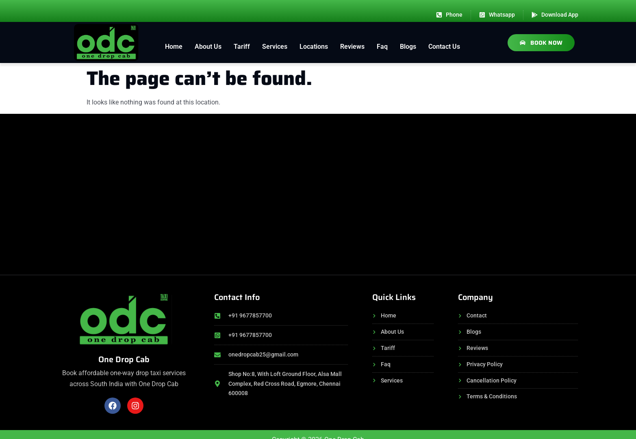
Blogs (408, 46)
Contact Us (444, 46)
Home (173, 46)
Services (274, 46)
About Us (208, 46)
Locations (314, 46)
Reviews (352, 46)
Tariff (242, 46)
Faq (382, 46)
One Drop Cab (124, 359)
